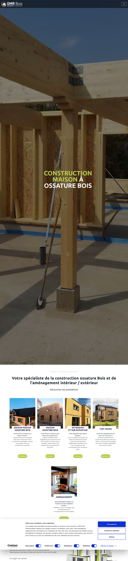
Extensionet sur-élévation (78, 429)
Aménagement (64, 497)
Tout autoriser (112, 535)
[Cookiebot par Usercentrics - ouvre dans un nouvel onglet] (12, 557)
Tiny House (106, 429)
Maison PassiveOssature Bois (22, 429)
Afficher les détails (107, 557)
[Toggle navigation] (124, 4)
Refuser (111, 548)
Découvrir (22, 456)
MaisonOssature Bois (50, 429)
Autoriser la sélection (111, 542)
